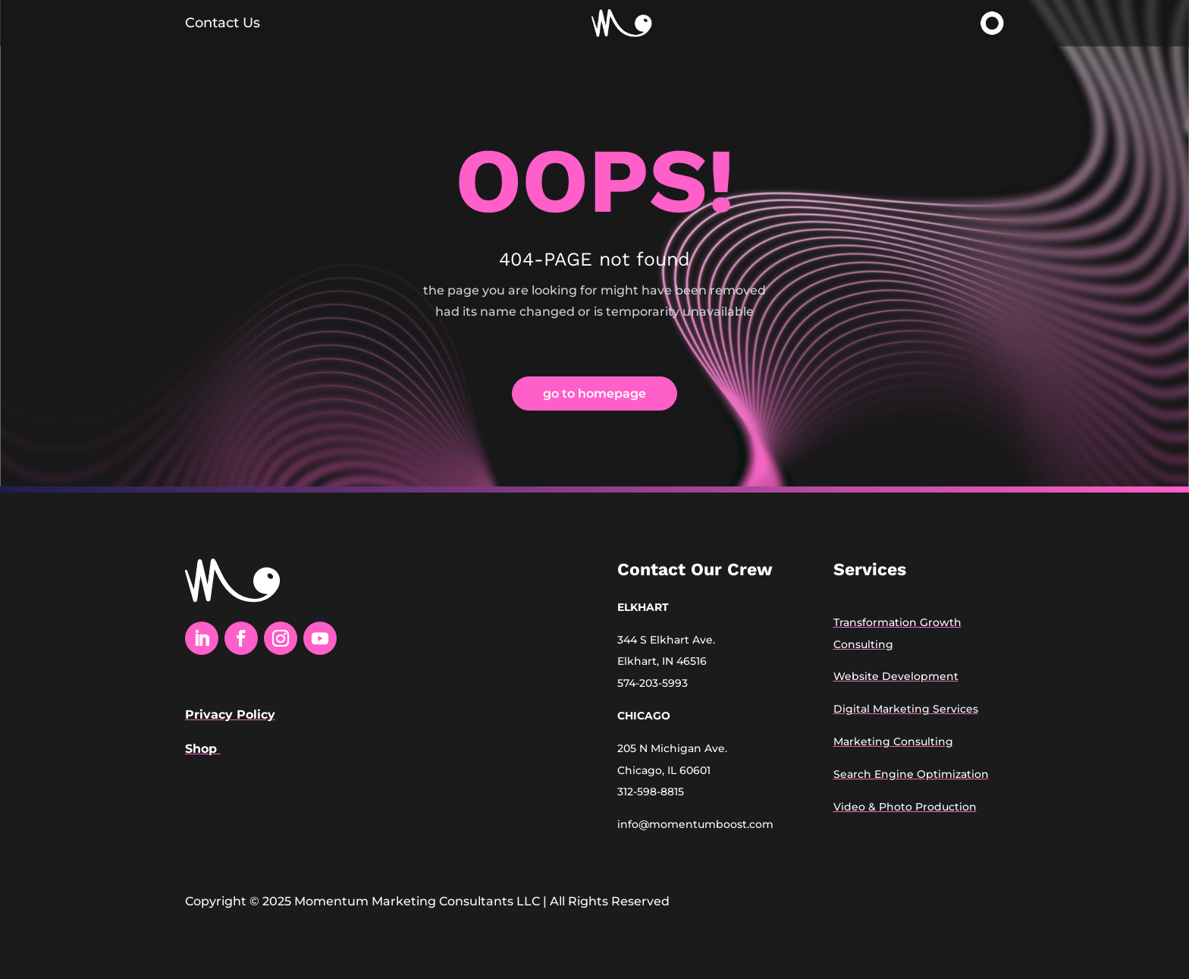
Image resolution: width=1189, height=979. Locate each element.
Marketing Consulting (893, 741)
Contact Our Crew (695, 569)
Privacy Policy (230, 714)
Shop (203, 748)
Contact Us (222, 22)
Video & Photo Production (905, 807)
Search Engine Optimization (911, 774)
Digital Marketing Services (905, 709)
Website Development (895, 676)
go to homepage (594, 393)
